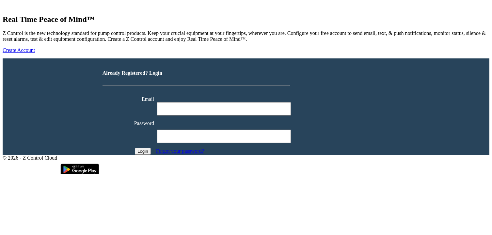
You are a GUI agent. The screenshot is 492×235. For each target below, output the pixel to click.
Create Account (19, 50)
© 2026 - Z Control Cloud (30, 158)
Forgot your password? (180, 151)
